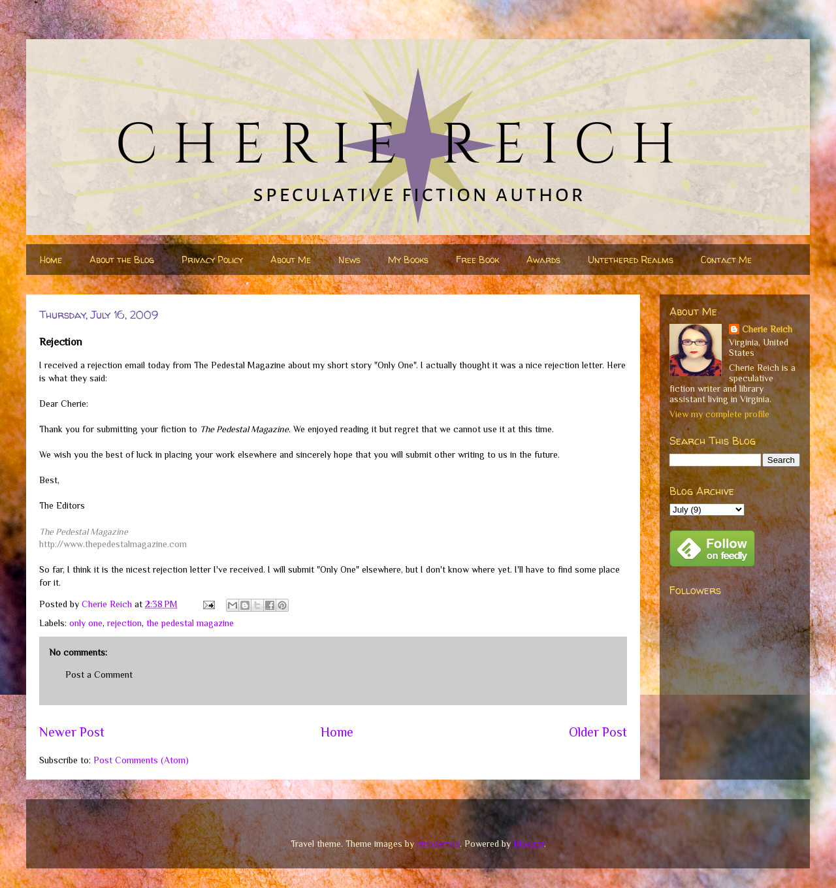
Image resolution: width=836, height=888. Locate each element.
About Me (290, 259)
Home (51, 259)
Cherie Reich (767, 329)
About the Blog (121, 259)
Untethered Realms (630, 259)
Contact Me (726, 259)
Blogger (528, 843)
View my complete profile (719, 414)
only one (86, 623)
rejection (124, 623)
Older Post (598, 732)
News (349, 259)
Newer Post (71, 732)
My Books (408, 259)
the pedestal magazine (190, 623)
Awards (543, 259)
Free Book (477, 259)
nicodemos (438, 843)
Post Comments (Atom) (141, 760)
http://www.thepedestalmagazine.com (113, 544)
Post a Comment (99, 674)
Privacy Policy (212, 259)
